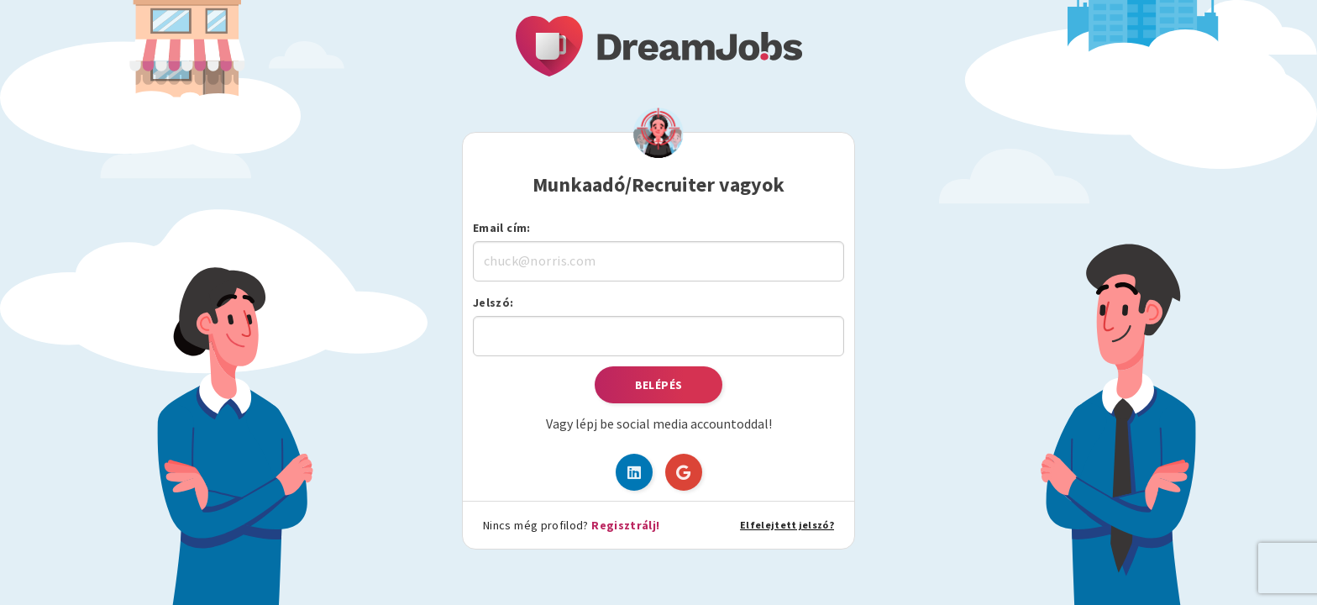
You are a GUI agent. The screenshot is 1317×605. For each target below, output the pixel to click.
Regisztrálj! (625, 525)
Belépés (659, 384)
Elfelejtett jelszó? (787, 524)
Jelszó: (493, 302)
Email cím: (502, 227)
